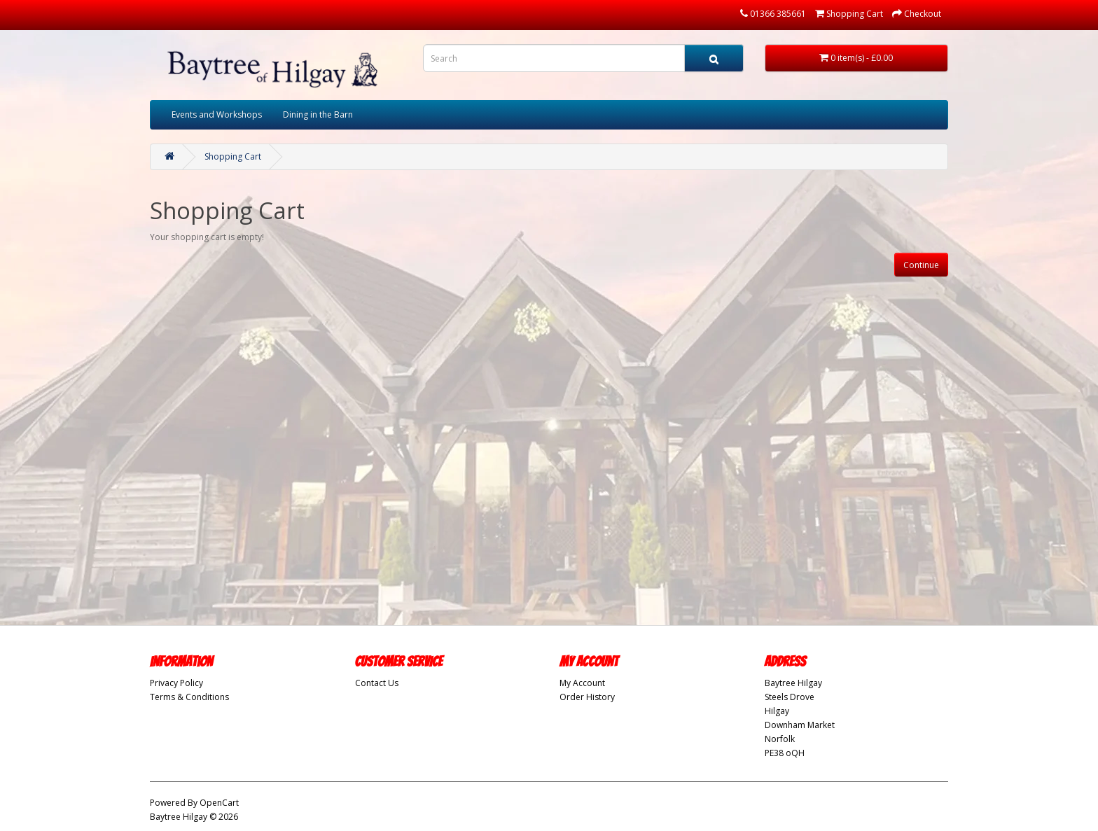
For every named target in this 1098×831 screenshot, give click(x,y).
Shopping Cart (232, 156)
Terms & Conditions (189, 697)
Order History (587, 697)
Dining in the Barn (318, 114)
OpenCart (219, 803)
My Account (582, 683)
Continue (921, 265)
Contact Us (376, 683)
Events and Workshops (217, 114)
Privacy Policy (176, 683)
